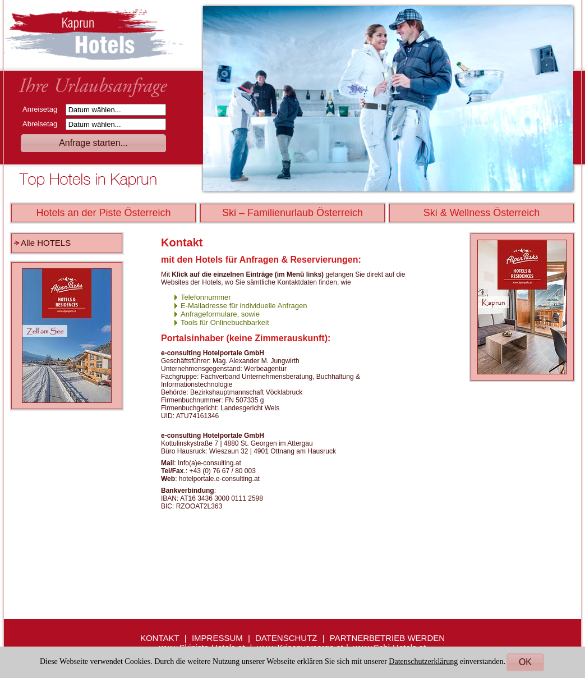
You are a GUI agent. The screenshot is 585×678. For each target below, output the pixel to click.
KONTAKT (159, 638)
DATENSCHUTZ (286, 638)
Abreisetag (42, 124)
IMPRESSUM (217, 638)
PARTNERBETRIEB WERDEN (387, 638)
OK (525, 662)
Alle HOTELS (46, 243)
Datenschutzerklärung (423, 661)
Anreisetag (42, 109)
